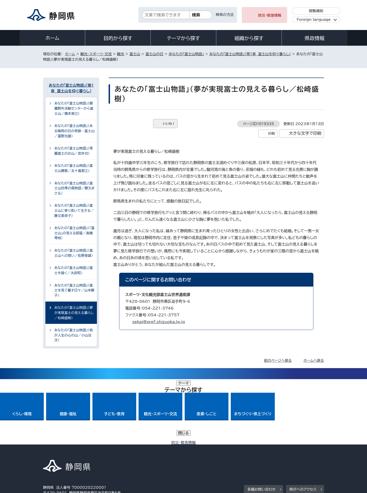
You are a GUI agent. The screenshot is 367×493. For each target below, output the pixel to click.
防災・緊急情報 (269, 15)
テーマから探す (183, 38)
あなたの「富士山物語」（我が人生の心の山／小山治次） (73, 335)
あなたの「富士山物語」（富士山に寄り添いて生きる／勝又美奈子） (74, 210)
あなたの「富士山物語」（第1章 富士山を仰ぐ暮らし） (250, 54)
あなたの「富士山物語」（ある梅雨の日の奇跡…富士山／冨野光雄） (74, 131)
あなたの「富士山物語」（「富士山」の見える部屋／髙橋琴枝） (74, 233)
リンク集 (269, 453)
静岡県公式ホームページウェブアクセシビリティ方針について (199, 453)
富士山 (134, 54)
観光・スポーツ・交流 (96, 54)
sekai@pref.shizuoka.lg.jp (158, 322)
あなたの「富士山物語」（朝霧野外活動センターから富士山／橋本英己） (73, 108)
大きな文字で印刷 (305, 133)
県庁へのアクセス (303, 424)
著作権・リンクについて (65, 453)
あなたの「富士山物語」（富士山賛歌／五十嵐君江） (73, 168)
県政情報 (314, 38)
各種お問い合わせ (261, 424)
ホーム (52, 38)
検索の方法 (225, 14)
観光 (120, 54)
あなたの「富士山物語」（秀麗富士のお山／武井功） (73, 150)
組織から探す (249, 38)
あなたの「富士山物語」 (186, 54)
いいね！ (169, 123)
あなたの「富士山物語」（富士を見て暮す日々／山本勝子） (74, 290)
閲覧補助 (316, 11)
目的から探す (117, 38)
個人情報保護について (117, 453)
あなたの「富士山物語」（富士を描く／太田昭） (73, 270)
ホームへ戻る (314, 360)
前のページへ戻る (278, 360)
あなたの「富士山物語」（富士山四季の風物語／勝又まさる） (74, 188)
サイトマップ (302, 453)
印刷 (271, 133)
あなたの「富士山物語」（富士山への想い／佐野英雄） (73, 253)
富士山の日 (154, 54)
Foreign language (314, 19)
